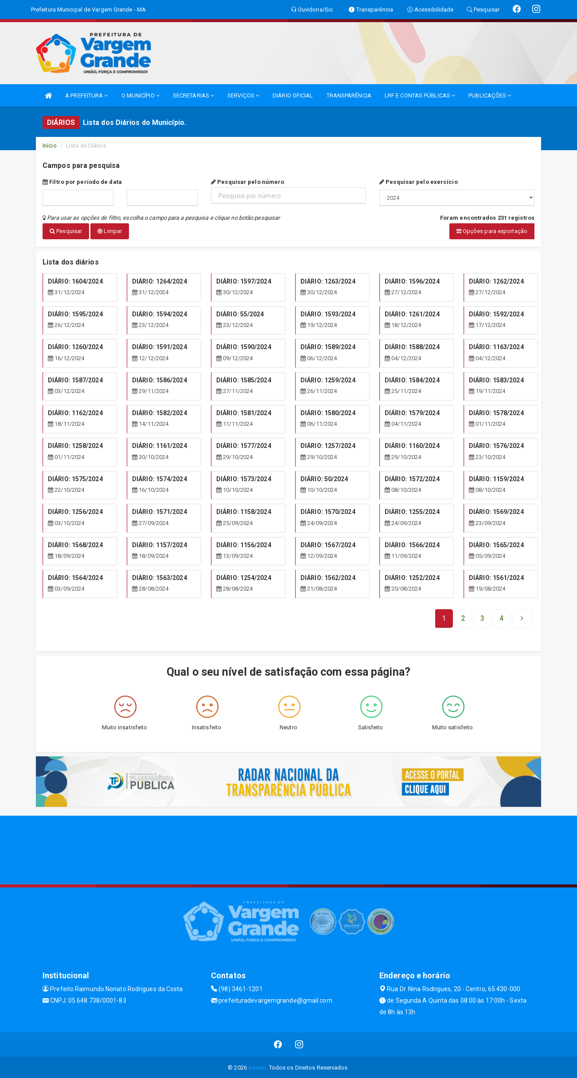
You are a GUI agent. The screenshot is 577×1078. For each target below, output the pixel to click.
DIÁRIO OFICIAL (293, 95)
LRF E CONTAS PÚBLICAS (420, 95)
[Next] (501, 617)
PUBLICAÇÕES (489, 95)
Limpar (109, 231)
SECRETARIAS (193, 95)
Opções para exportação (491, 231)
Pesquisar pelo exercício (418, 182)
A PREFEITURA (86, 95)
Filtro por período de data (82, 182)
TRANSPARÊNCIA (349, 95)
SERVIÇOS (243, 95)
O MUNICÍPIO (140, 95)
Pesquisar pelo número (247, 182)
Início (50, 145)
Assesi (257, 1066)
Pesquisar (66, 231)
